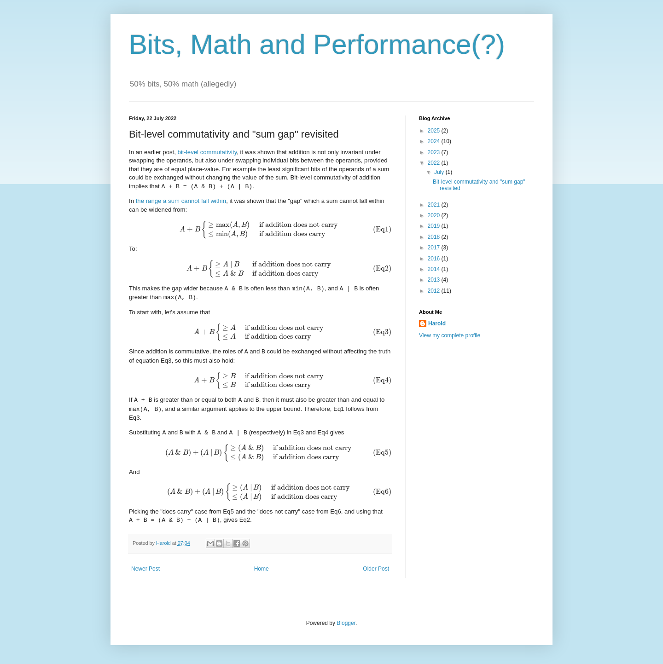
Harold (164, 543)
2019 (435, 226)
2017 (435, 247)
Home (261, 569)
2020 (435, 215)
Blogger (346, 623)
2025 (435, 130)
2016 (435, 258)
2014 (435, 269)
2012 (435, 291)
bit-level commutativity (207, 152)
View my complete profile (449, 335)
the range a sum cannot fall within (181, 200)
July (440, 172)
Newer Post (145, 569)
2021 (435, 205)
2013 (435, 280)
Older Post (376, 569)
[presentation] (260, 229)
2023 (435, 152)
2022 (435, 163)
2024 (435, 141)
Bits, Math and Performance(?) (317, 44)
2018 (435, 237)
